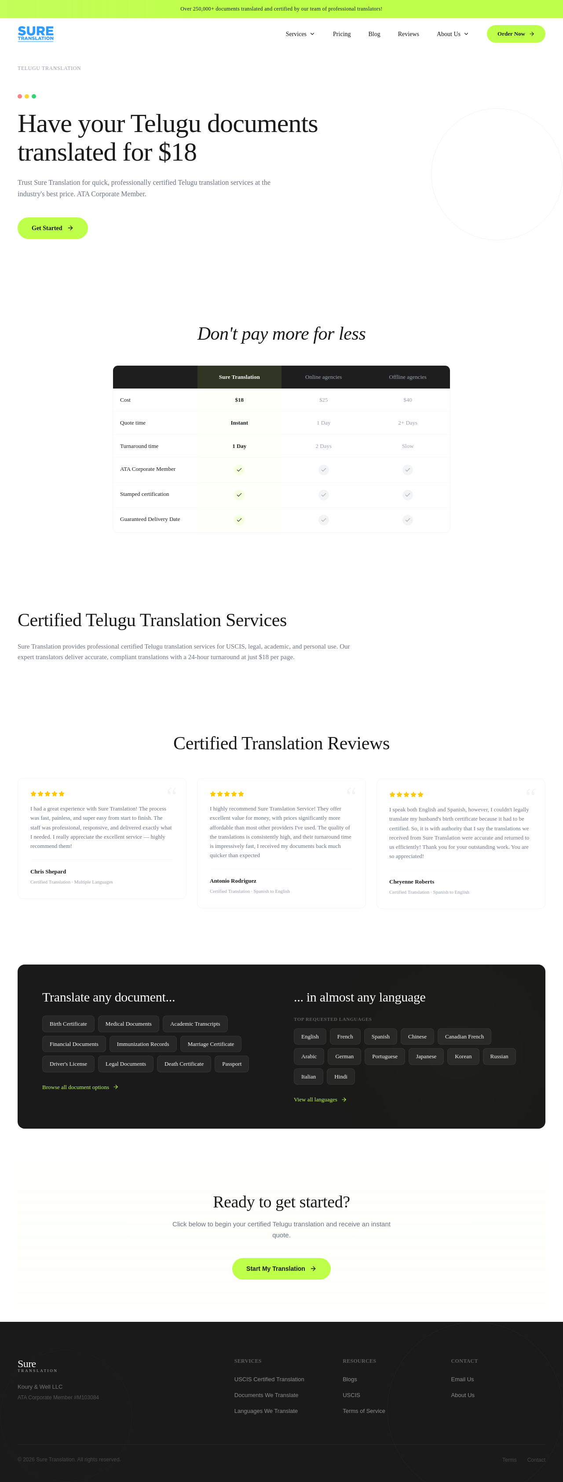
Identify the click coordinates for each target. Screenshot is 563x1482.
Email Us (462, 1382)
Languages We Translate (266, 1414)
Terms (509, 1460)
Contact (536, 1460)
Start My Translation (281, 1271)
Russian (499, 1059)
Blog (374, 34)
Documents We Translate (266, 1398)
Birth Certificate (68, 1026)
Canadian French (464, 1039)
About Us (453, 34)
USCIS (351, 1398)
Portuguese (385, 1059)
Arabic (309, 1059)
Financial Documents (74, 1046)
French (345, 1039)
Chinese (417, 1039)
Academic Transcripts (195, 1026)
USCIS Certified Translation (269, 1382)
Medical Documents (129, 1026)
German (344, 1059)
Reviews (408, 34)
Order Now (516, 33)
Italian (308, 1079)
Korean (463, 1059)
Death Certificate (184, 1067)
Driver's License (68, 1067)
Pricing (342, 34)
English (310, 1039)
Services (300, 34)
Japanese (426, 1059)
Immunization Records (143, 1046)
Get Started (53, 227)
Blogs (350, 1382)
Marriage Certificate (211, 1046)
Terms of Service (364, 1414)
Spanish (381, 1039)
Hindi (340, 1079)
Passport (231, 1067)
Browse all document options (80, 1089)
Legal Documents (126, 1067)
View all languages (320, 1102)
